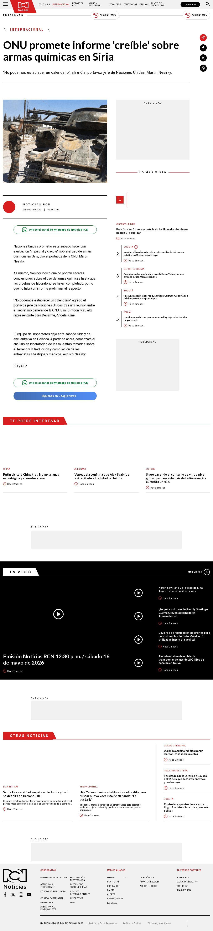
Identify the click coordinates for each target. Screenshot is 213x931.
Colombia (44, 4)
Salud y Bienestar (94, 4)
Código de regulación (53, 891)
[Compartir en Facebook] (203, 47)
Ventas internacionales (80, 893)
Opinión (144, 4)
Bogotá (128, 247)
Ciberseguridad (125, 224)
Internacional (61, 4)
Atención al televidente (47, 886)
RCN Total (113, 881)
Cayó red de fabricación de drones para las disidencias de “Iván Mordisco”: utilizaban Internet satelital (184, 636)
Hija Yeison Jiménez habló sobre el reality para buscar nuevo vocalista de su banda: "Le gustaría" (113, 795)
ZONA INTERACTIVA (187, 881)
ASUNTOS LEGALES (149, 881)
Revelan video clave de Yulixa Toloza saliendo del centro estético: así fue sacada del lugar (154, 253)
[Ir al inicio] (23, 6)
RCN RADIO (113, 886)
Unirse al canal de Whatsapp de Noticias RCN (55, 229)
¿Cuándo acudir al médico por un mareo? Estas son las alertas (183, 752)
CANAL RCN (190, 4)
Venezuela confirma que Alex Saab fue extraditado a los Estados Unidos (101, 476)
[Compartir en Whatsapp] (203, 68)
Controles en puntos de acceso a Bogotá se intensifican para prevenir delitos (186, 807)
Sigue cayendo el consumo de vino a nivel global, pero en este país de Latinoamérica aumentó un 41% (176, 478)
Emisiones (13, 15)
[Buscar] (208, 4)
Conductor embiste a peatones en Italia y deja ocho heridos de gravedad (155, 318)
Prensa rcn (46, 902)
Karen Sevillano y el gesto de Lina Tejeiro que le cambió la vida (181, 589)
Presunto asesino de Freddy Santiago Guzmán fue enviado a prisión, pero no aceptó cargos (156, 297)
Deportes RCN (77, 4)
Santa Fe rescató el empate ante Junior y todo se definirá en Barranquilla (36, 794)
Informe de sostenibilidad (78, 886)
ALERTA (111, 894)
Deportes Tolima (134, 269)
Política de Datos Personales (103, 923)
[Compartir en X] (203, 57)
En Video (21, 572)
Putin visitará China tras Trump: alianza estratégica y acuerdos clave (31, 476)
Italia (127, 312)
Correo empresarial (51, 898)
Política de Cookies (132, 923)
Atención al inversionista (48, 908)
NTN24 (110, 877)
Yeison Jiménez (89, 786)
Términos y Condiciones (159, 923)
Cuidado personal (175, 745)
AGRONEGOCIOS (148, 886)
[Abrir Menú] (5, 4)
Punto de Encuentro (157, 4)
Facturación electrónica (77, 879)
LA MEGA (112, 903)
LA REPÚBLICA (147, 877)
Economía (115, 4)
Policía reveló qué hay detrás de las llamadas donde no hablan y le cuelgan (152, 231)
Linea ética (76, 898)
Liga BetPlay (10, 786)
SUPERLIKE (182, 886)
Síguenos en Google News (55, 396)
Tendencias (130, 4)
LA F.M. (111, 890)
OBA (72, 902)
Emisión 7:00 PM (196, 15)
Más (199, 572)
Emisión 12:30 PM (104, 15)
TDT (126, 877)
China (6, 469)
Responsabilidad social (53, 877)
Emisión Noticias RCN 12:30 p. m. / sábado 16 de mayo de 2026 (56, 659)
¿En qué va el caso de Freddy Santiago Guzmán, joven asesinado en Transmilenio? (183, 613)
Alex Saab (80, 469)
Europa (150, 469)
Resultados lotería (175, 770)
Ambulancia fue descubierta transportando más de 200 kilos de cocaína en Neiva (181, 660)
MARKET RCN (184, 890)
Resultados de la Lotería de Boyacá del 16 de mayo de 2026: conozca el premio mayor (185, 779)
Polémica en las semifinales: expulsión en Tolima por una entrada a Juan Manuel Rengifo (154, 275)
